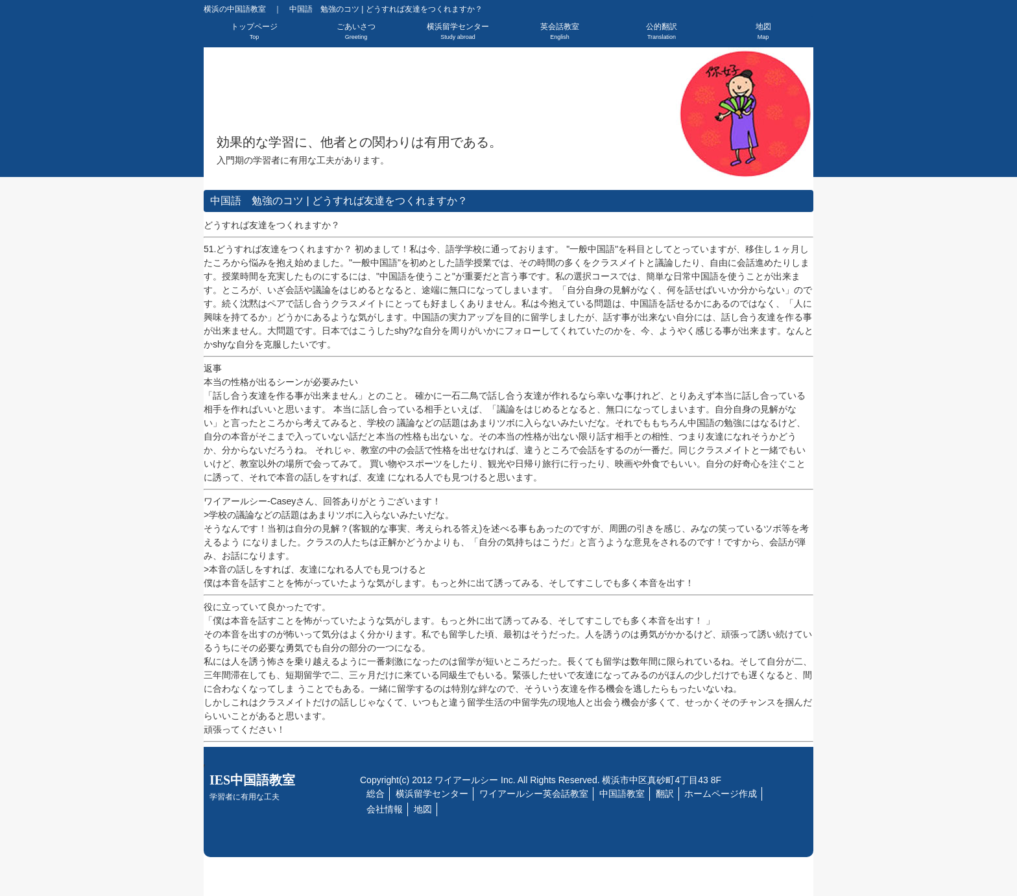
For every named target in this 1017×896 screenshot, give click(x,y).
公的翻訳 (661, 31)
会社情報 (384, 809)
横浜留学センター (458, 31)
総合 (375, 793)
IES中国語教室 (252, 787)
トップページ (254, 31)
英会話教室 (559, 31)
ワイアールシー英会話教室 (533, 793)
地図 (763, 31)
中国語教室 (622, 793)
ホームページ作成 (720, 793)
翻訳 (665, 793)
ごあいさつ (356, 31)
